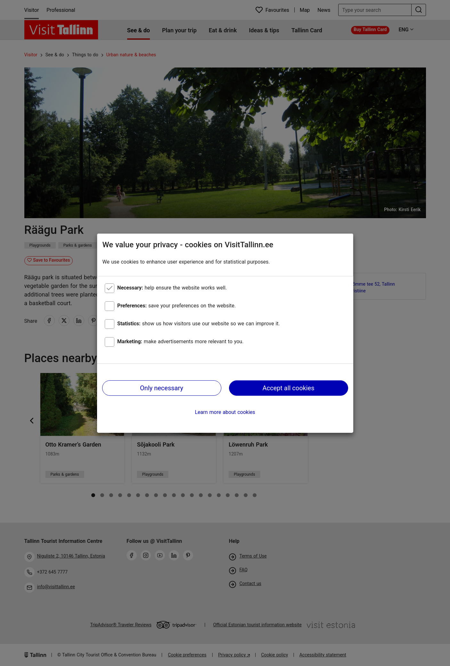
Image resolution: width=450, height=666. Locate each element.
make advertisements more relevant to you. (180, 341)
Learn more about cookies (225, 412)
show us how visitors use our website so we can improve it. (198, 324)
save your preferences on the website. (176, 306)
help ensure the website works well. (172, 288)
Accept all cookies (288, 388)
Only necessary (161, 388)
